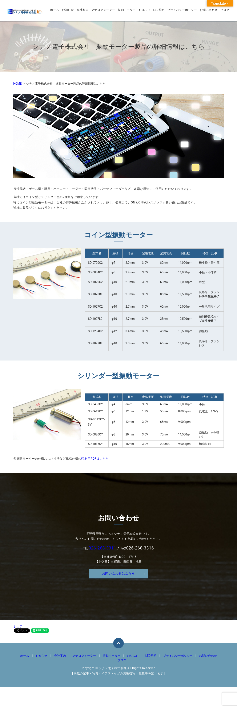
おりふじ (144, 10)
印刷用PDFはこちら (95, 458)
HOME (17, 83)
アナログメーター (103, 10)
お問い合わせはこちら (118, 573)
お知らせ (68, 10)
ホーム (54, 10)
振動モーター (127, 10)
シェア (18, 626)
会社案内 (82, 10)
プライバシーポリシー (182, 10)
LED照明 (158, 10)
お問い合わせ (208, 10)
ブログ (224, 10)
